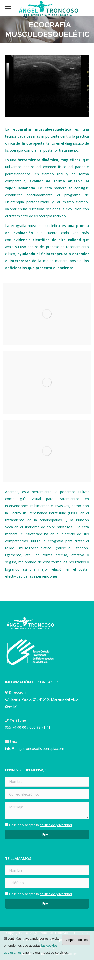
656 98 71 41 (39, 727)
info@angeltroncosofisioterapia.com (34, 748)
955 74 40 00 (15, 727)
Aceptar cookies (76, 940)
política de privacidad (56, 825)
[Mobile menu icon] (8, 8)
